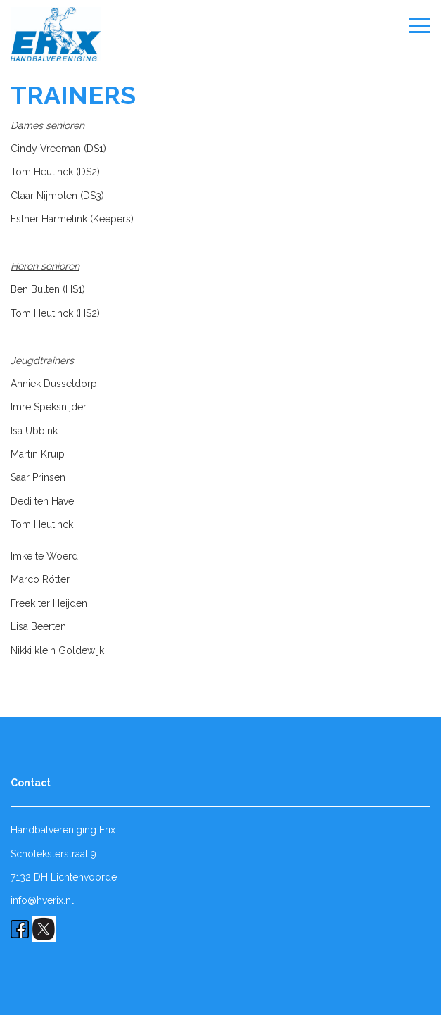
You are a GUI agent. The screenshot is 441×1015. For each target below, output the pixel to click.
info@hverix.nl (42, 900)
